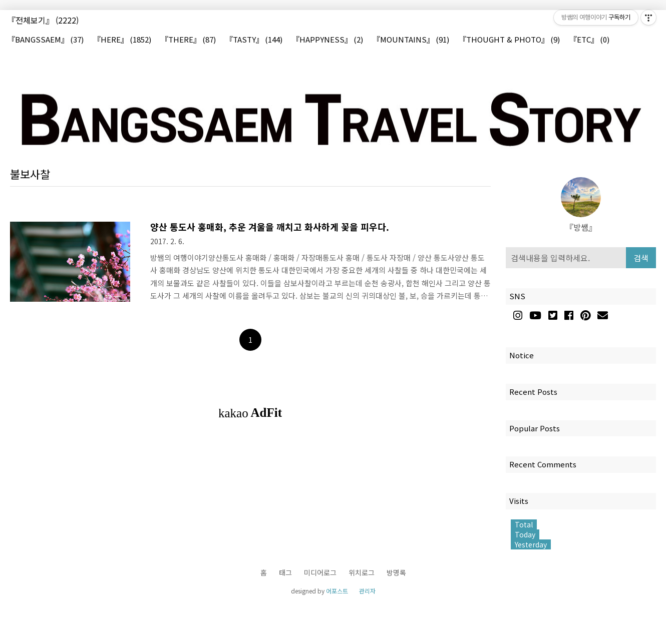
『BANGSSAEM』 (46, 40)
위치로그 (362, 572)
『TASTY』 (253, 40)
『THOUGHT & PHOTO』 (509, 40)
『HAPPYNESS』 (327, 40)
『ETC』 (589, 40)
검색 (640, 258)
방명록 (396, 572)
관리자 (367, 590)
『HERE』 (122, 40)
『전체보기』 (43, 20)
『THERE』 (188, 40)
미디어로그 (320, 572)
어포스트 (337, 590)
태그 (285, 572)
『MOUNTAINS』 (411, 40)
